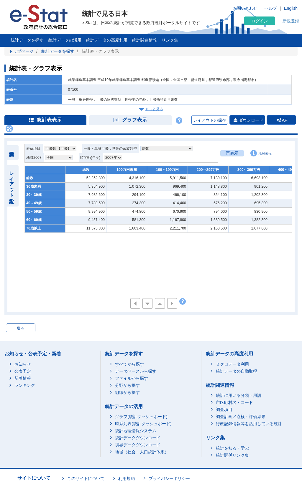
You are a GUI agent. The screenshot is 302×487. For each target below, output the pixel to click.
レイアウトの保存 (209, 120)
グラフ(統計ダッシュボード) (141, 417)
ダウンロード (248, 120)
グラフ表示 (130, 119)
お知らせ (22, 364)
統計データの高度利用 (106, 40)
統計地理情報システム (135, 431)
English (291, 8)
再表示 (232, 153)
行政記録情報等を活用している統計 (249, 424)
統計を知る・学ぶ (232, 448)
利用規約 (126, 478)
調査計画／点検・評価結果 (240, 417)
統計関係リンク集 (232, 455)
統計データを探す (27, 40)
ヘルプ (271, 8)
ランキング (24, 385)
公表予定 (22, 371)
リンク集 (170, 40)
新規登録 (291, 21)
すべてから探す (129, 364)
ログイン (259, 21)
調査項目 (224, 409)
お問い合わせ (245, 8)
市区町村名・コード (234, 402)
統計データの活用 (64, 40)
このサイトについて (85, 478)
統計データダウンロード (137, 438)
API (283, 120)
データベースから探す (135, 371)
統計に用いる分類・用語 (238, 395)
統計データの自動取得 (236, 371)
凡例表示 (261, 153)
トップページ (21, 51)
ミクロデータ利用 (232, 364)
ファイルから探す (131, 378)
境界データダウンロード (137, 445)
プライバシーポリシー (169, 478)
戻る (21, 328)
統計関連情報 (144, 40)
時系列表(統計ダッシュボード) (143, 424)
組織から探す (127, 392)
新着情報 (22, 378)
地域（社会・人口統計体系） (142, 452)
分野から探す (127, 385)
